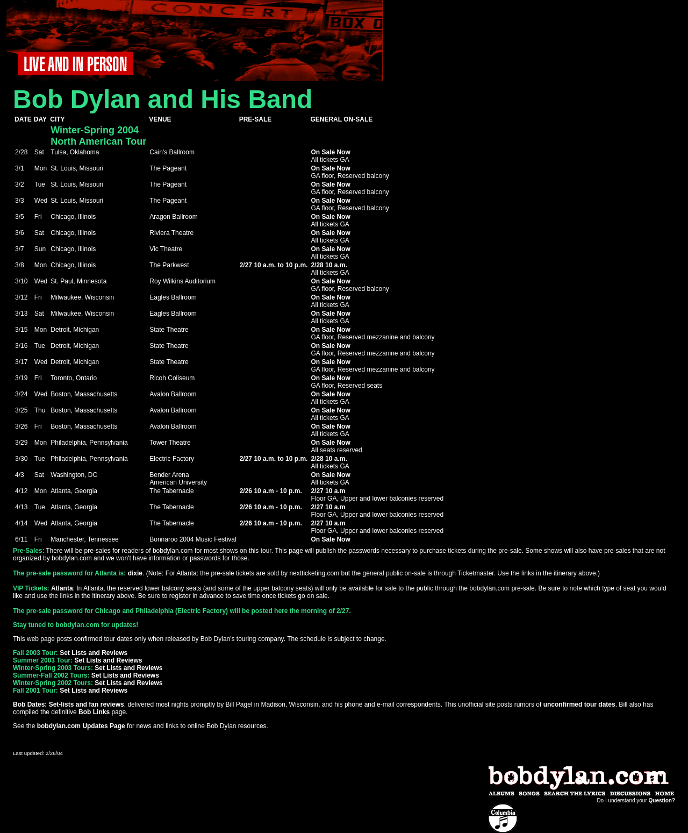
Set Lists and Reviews (93, 653)
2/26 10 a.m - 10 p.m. (271, 491)
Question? (662, 800)
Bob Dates (29, 704)
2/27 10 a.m (328, 491)
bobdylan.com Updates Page (81, 726)
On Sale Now (330, 152)
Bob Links (94, 712)
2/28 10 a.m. (329, 265)
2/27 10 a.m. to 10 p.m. (274, 265)
